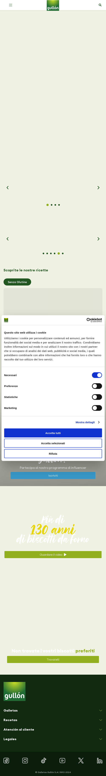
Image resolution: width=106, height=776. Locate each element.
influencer (78, 468)
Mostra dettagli (85, 422)
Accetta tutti (53, 432)
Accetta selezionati (53, 443)
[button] (10, 5)
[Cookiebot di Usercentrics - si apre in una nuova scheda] (86, 320)
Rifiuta (53, 453)
